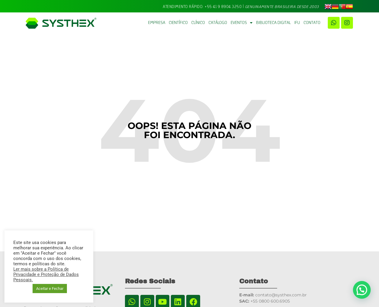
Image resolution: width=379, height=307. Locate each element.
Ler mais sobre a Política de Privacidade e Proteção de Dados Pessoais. (46, 274)
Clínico (198, 23)
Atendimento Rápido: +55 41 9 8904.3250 (202, 7)
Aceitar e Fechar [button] (49, 288)
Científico (178, 23)
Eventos (242, 23)
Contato (311, 23)
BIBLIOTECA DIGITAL (273, 23)
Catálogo (217, 23)
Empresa (156, 23)
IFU (297, 23)
